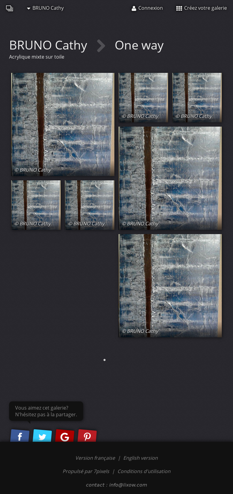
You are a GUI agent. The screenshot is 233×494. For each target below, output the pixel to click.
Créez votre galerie (201, 8)
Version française (95, 458)
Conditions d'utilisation (144, 471)
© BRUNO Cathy (32, 169)
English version (140, 458)
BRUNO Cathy (45, 8)
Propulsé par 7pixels (85, 471)
